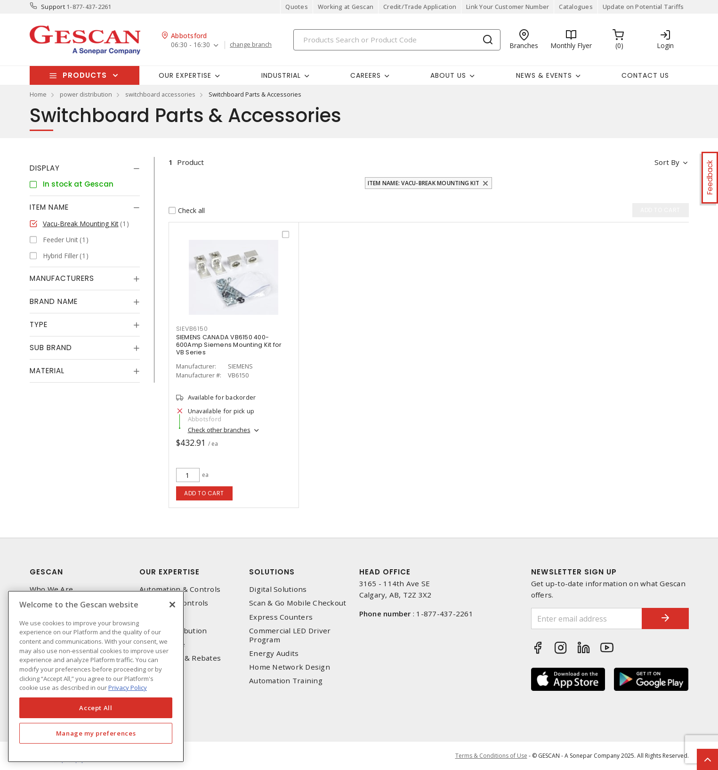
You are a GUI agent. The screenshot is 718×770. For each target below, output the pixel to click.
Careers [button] (365, 75)
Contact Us (645, 75)
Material (47, 371)
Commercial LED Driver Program (290, 635)
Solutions (272, 572)
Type (39, 324)
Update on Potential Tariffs (643, 6)
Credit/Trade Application (419, 6)
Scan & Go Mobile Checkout (297, 602)
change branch (251, 45)
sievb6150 (192, 329)
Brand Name (54, 301)
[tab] (85, 168)
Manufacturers (62, 278)
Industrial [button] (281, 75)
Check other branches (219, 430)
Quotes (296, 6)
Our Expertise (169, 572)
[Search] (396, 39)
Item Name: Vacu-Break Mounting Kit (424, 183)
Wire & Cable (162, 644)
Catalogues (576, 6)
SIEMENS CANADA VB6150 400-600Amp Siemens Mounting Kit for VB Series (229, 344)
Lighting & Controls (174, 602)
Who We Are (51, 589)
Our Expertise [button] (185, 75)
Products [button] (85, 75)
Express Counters (281, 617)
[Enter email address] (586, 618)
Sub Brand (51, 347)
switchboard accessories (160, 94)
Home (38, 94)
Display (45, 168)
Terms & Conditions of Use (491, 756)
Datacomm (158, 617)
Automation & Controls (179, 589)
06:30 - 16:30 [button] (190, 45)
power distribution (86, 94)
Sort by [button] (666, 162)
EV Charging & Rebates (180, 658)
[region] (96, 676)
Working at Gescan (345, 6)
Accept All (96, 708)
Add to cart (204, 493)
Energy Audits (273, 653)
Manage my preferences (96, 733)
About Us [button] (448, 75)
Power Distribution (173, 630)
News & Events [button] (544, 75)
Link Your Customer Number (507, 6)
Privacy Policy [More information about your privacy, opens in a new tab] (127, 687)
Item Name (49, 207)
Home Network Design (289, 667)
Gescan (46, 572)
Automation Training (286, 680)
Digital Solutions (278, 589)
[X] (172, 604)
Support (53, 6)
